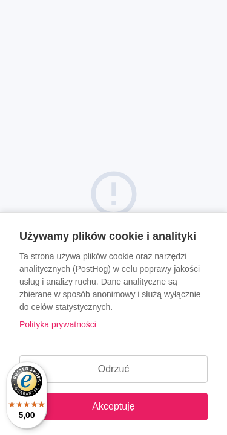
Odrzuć (114, 369)
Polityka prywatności (57, 324)
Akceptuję (113, 406)
